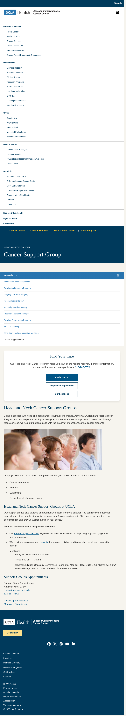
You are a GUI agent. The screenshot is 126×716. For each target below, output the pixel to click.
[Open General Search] (117, 3)
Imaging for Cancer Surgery (16, 294)
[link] (49, 644)
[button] (62, 213)
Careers (10, 200)
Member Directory (14, 68)
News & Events (10, 144)
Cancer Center (17, 230)
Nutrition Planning (11, 326)
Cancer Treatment (11, 653)
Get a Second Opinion (16, 50)
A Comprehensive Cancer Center (21, 181)
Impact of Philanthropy (16, 132)
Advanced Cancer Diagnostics (17, 282)
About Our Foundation (16, 137)
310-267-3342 (11, 593)
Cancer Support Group (14, 339)
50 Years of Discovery (16, 176)
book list (44, 542)
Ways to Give (12, 123)
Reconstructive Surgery (14, 301)
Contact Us (11, 204)
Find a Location (13, 36)
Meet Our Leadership (16, 186)
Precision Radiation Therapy (16, 314)
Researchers (9, 63)
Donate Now (12, 118)
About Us (7, 171)
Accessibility (9, 701)
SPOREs (11, 96)
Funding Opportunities (16, 101)
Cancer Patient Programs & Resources (23, 55)
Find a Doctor (12, 32)
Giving (6, 113)
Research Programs (15, 82)
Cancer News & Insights (17, 149)
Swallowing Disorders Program (17, 288)
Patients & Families (12, 26)
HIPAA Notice (9, 684)
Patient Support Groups (26, 533)
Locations (7, 658)
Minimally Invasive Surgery (15, 307)
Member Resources (15, 105)
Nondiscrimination (11, 692)
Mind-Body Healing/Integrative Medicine (21, 333)
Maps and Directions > (15, 604)
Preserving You (89, 230)
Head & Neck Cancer (64, 230)
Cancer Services (14, 41)
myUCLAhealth (10, 219)
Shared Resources (15, 86)
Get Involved (12, 127)
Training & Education (16, 91)
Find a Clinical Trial (15, 46)
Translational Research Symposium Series (25, 159)
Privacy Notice (10, 688)
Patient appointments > (16, 600)
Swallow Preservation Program (17, 320)
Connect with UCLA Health (18, 195)
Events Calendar (14, 154)
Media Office (12, 164)
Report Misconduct (12, 696)
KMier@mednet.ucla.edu (17, 590)
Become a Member (15, 73)
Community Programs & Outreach (21, 190)
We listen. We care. (12, 705)
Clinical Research (14, 77)
